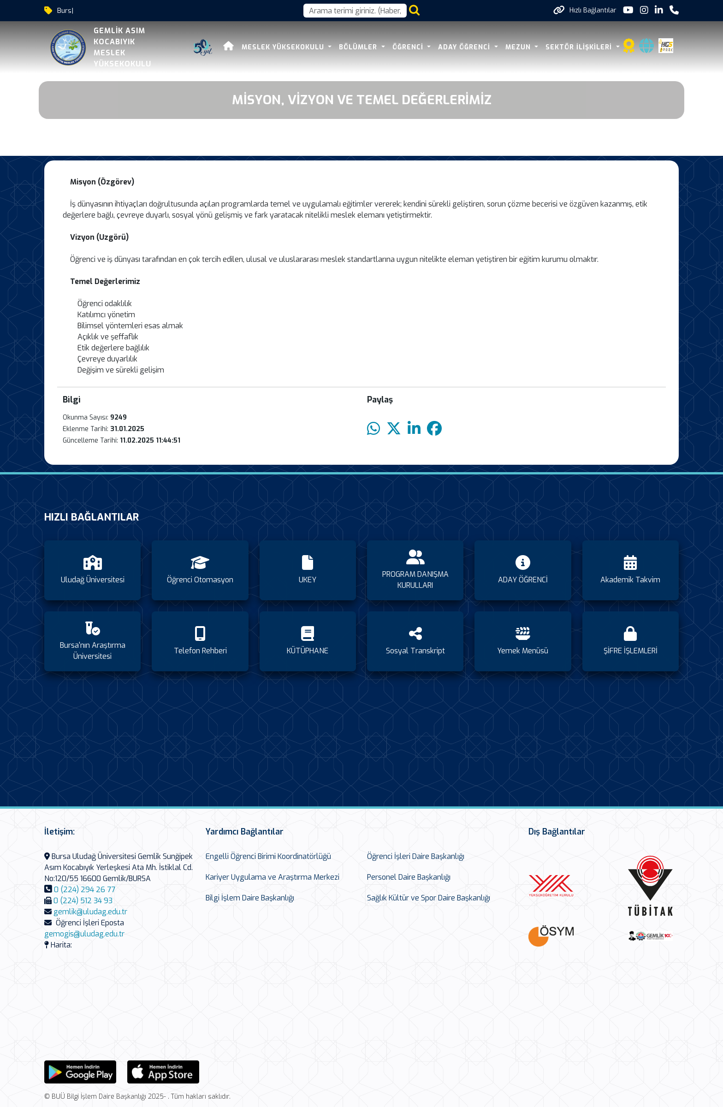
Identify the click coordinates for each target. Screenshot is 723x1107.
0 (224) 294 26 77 (84, 889)
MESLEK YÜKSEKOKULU (284, 47)
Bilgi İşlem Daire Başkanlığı (250, 898)
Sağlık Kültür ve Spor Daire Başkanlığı (428, 898)
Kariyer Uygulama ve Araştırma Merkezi (272, 877)
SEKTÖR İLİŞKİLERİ (579, 47)
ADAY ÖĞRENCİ (465, 47)
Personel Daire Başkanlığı (408, 877)
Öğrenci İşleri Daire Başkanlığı (415, 856)
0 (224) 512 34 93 (83, 901)
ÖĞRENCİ (409, 47)
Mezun (519, 47)
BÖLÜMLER (359, 47)
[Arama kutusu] (355, 11)
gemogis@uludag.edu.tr (84, 934)
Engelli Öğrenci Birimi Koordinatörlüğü (268, 856)
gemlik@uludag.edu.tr (90, 912)
